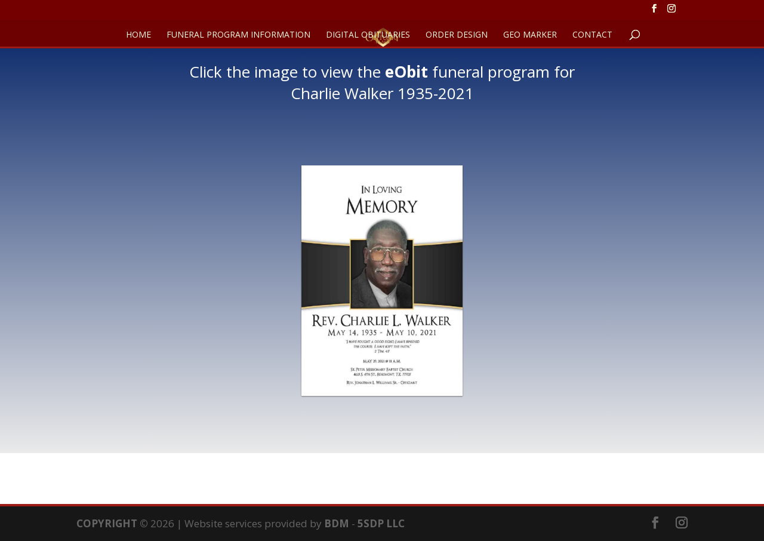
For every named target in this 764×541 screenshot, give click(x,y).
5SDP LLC (381, 523)
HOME (138, 35)
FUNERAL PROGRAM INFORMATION (238, 35)
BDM (336, 523)
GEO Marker (530, 35)
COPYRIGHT (106, 523)
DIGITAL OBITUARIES (368, 35)
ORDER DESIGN (457, 35)
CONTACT (592, 35)
